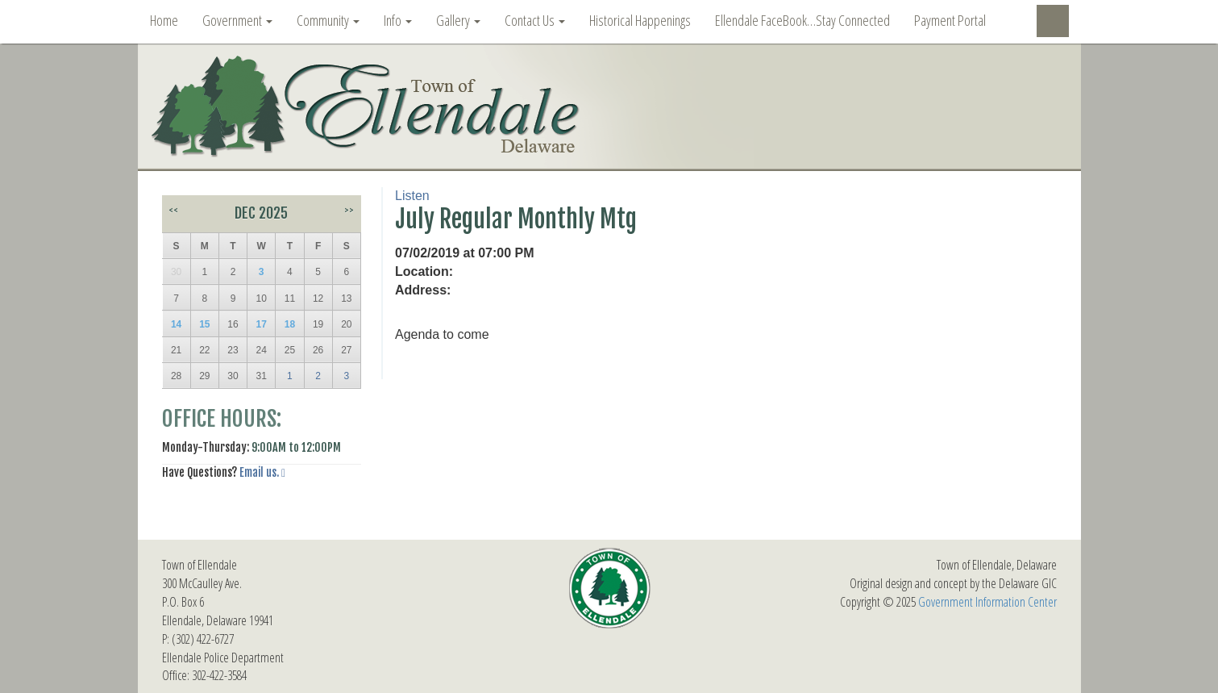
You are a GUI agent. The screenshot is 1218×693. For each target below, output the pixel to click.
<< (173, 210)
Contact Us (535, 20)
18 (290, 324)
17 (261, 324)
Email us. (259, 472)
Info (398, 20)
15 (204, 324)
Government (237, 20)
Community (328, 20)
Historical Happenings (640, 20)
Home (164, 20)
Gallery (458, 20)
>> (349, 210)
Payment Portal (950, 20)
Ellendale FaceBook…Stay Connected (802, 20)
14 (176, 324)
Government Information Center (987, 602)
